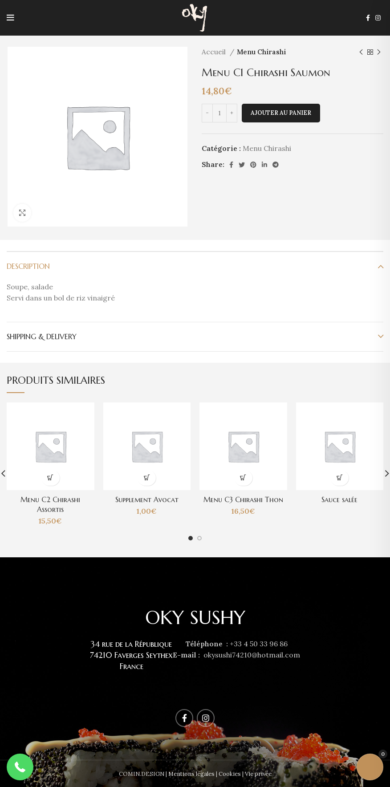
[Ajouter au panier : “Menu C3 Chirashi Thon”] (243, 478)
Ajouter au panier (281, 113)
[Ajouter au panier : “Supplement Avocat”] (146, 478)
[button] (20, 767)
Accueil (215, 52)
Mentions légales (191, 774)
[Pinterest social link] (253, 164)
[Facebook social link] (368, 18)
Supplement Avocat (147, 499)
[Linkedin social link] (264, 164)
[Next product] (378, 52)
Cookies (230, 774)
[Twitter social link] (242, 164)
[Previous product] (361, 52)
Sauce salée (339, 499)
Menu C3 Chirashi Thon (243, 499)
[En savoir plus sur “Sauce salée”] (339, 478)
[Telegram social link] (275, 164)
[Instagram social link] (378, 18)
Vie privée (258, 774)
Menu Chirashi (261, 52)
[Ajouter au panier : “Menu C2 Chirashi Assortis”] (50, 478)
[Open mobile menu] (10, 18)
